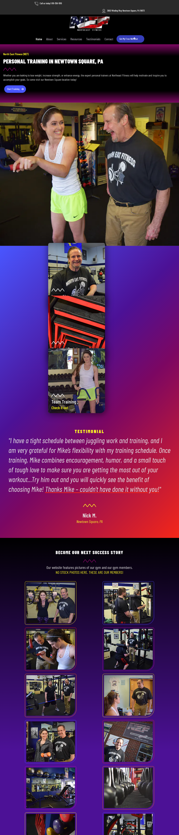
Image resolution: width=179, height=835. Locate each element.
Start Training (13, 71)
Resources (105, 17)
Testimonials (123, 17)
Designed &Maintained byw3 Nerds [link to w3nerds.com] (164, 819)
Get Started (76, 680)
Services (91, 17)
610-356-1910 (13, 750)
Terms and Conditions (12, 822)
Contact (138, 17)
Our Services (99, 680)
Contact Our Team (15, 768)
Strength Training (71, 781)
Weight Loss (68, 773)
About (78, 17)
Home (68, 17)
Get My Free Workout (158, 17)
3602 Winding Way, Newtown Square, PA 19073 (27, 759)
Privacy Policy (28, 822)
